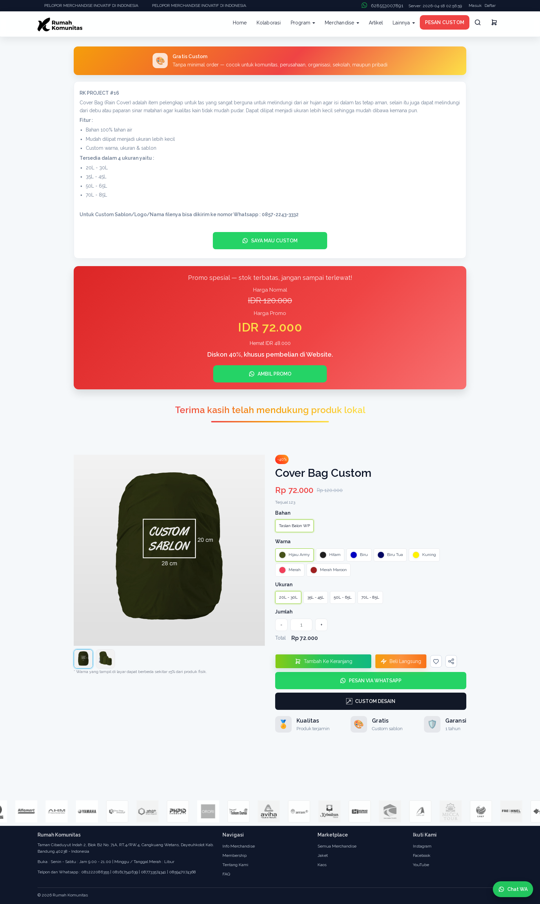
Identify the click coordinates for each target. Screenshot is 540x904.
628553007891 (387, 5)
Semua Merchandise (337, 846)
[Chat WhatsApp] (513, 889)
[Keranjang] (494, 23)
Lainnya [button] (404, 22)
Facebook (421, 855)
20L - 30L (288, 597)
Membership (234, 855)
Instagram (422, 846)
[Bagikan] (451, 661)
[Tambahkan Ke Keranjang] (323, 661)
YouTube (421, 864)
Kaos (322, 864)
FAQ (226, 874)
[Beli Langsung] (401, 661)
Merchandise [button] (342, 22)
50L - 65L (343, 597)
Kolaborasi (269, 22)
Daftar (490, 5)
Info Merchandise (238, 846)
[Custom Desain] (370, 701)
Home (240, 22)
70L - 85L (370, 597)
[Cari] (477, 22)
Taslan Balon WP (294, 525)
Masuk (475, 5)
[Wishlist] (436, 661)
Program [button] (303, 22)
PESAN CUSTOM (444, 22)
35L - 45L (315, 597)
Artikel (376, 22)
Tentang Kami (235, 864)
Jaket (323, 855)
